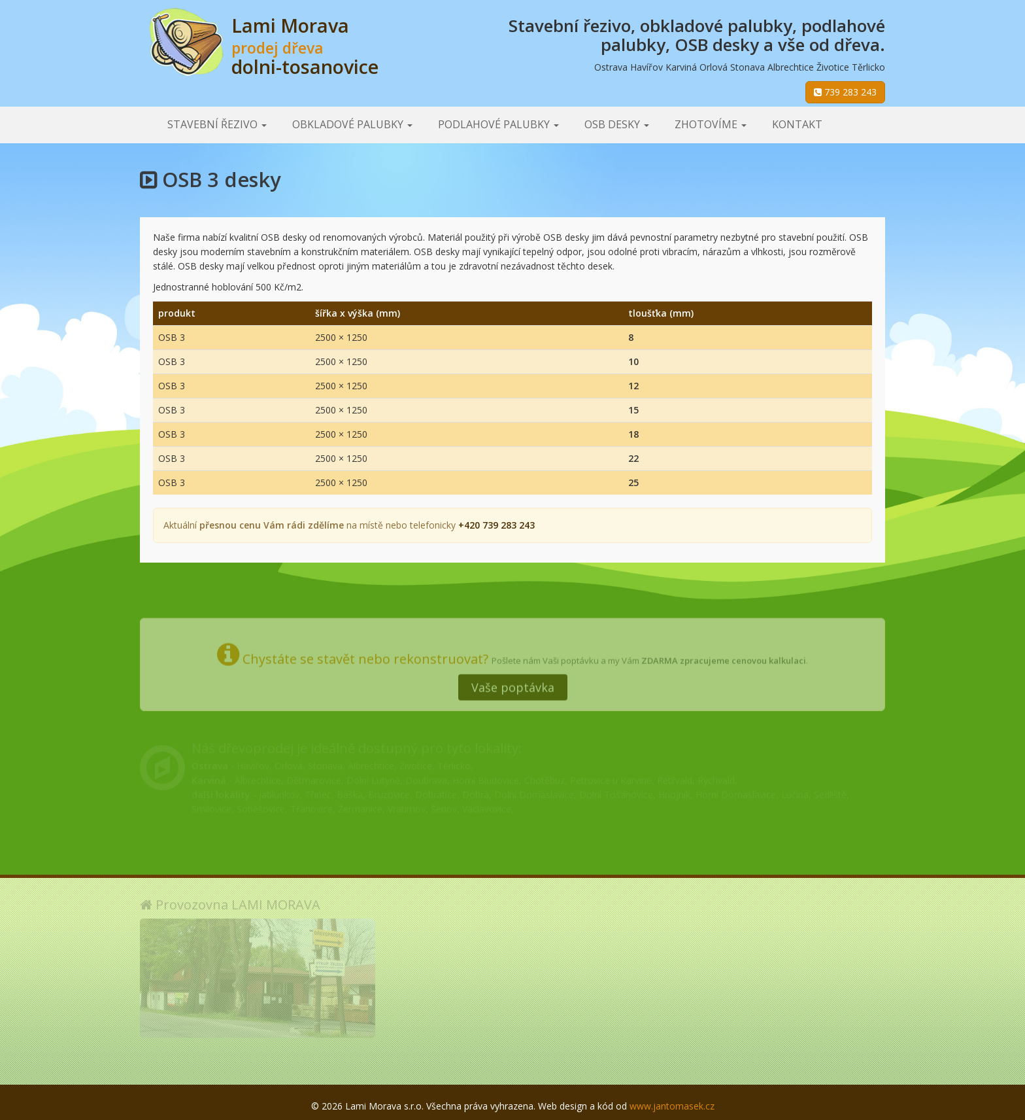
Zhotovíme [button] (711, 124)
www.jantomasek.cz (672, 1106)
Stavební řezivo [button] (217, 124)
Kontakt (797, 124)
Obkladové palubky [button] (352, 124)
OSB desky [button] (616, 124)
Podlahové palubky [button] (498, 124)
